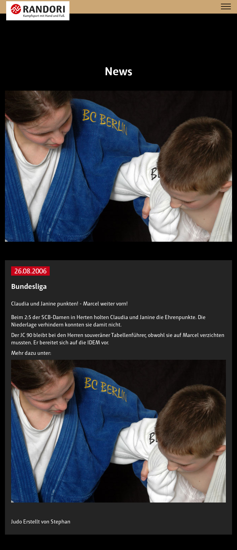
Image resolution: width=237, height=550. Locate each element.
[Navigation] (226, 7)
